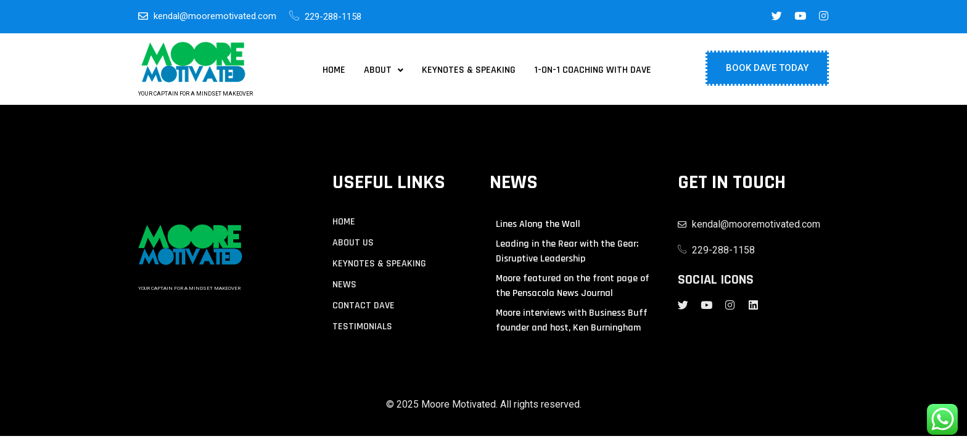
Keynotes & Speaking (469, 70)
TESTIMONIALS (362, 327)
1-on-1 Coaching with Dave (592, 70)
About (383, 70)
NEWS (344, 285)
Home (334, 70)
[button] (383, 70)
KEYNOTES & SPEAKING (379, 264)
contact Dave (363, 306)
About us (353, 243)
